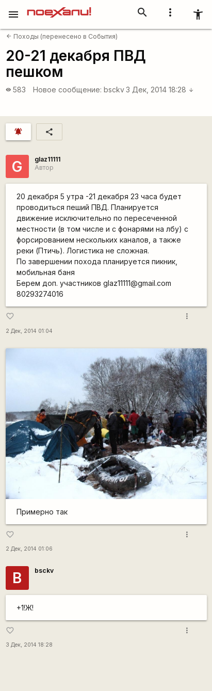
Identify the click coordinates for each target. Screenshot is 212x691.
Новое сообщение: (67, 89)
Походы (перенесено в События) (62, 36)
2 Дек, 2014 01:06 (29, 548)
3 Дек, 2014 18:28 (160, 89)
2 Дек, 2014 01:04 (29, 331)
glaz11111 (47, 159)
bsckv (114, 89)
